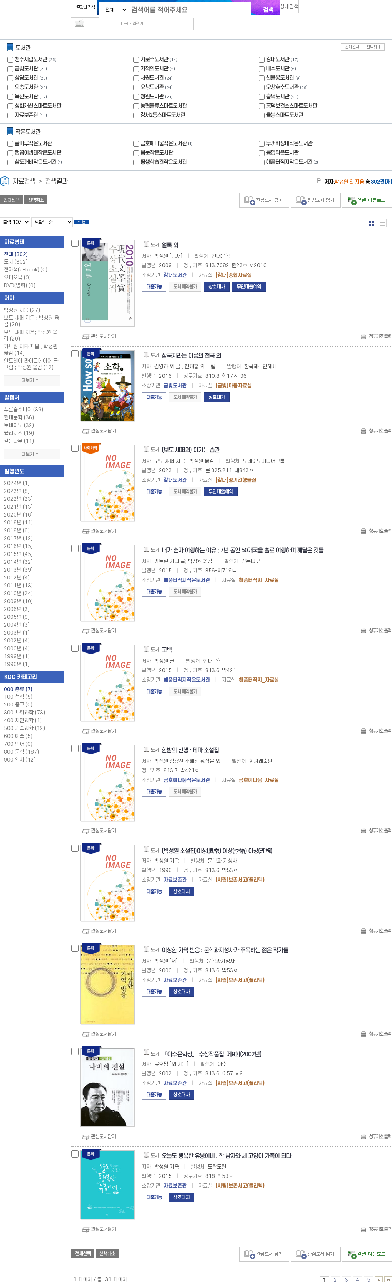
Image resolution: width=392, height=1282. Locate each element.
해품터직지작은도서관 (293, 150)
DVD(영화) (19, 276)
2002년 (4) (17, 631)
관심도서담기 (103, 327)
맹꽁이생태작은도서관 (38, 141)
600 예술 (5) (18, 727)
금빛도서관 (26, 57)
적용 (87, 212)
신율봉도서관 (280, 66)
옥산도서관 (26, 85)
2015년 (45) (18, 545)
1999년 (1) (17, 647)
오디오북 (17, 268)
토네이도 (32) (19, 416)
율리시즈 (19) (19, 424)
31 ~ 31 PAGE (388, 1271)
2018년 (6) (17, 521)
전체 (16, 245)
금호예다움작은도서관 (167, 131)
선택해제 (373, 35)
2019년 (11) (18, 513)
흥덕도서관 (277, 85)
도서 (16, 253)
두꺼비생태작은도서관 (289, 131)
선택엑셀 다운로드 (367, 189)
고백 (167, 641)
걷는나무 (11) (19, 432)
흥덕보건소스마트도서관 (291, 94)
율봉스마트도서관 (284, 103)
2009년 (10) (18, 592)
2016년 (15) (18, 537)
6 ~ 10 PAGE (379, 1271)
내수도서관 (277, 57)
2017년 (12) (18, 529)
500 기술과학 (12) (24, 719)
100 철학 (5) (18, 688)
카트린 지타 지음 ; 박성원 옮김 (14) (30, 340)
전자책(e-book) (25, 261)
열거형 (371, 211)
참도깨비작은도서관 (39, 150)
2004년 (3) (17, 616)
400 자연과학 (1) (23, 711)
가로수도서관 (154, 47)
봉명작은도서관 (282, 141)
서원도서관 (152, 66)
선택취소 (36, 188)
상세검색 (292, 9)
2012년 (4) (17, 569)
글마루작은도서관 (33, 131)
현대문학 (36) (19, 408)
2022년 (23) (18, 490)
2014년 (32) (18, 553)
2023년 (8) (17, 482)
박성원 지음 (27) (22, 301)
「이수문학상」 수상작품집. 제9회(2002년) (211, 1045)
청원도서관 (152, 85)
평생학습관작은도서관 (163, 150)
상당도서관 (26, 66)
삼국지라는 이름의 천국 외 (191, 346)
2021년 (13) (18, 498)
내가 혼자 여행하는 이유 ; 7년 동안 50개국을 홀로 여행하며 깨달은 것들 (242, 541)
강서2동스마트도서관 (162, 103)
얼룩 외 (170, 236)
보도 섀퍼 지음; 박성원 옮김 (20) (30, 326)
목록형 (382, 211)
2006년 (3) (17, 600)
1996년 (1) (17, 655)
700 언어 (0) (18, 735)
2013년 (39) (18, 561)
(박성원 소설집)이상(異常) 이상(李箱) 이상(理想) (217, 842)
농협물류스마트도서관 (163, 94)
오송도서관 (26, 75)
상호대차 (216, 277)
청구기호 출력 (380, 327)
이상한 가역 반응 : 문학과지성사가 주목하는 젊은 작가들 (225, 941)
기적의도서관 (154, 57)
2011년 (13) (18, 576)
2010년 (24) (18, 584)
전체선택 (352, 35)
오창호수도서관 (282, 75)
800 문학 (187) (21, 743)
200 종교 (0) (18, 696)
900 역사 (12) (20, 751)
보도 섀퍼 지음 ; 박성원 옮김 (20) (31, 312)
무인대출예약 (249, 277)
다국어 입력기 (316, 9)
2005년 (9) (17, 608)
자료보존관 (26, 103)
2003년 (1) (17, 624)
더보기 (32, 371)
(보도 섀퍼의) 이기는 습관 (191, 441)
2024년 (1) (17, 474)
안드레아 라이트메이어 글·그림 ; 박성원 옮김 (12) (32, 355)
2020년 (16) (18, 506)
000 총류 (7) (18, 680)
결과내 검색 (79, 7)
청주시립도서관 (31, 47)
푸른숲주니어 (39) (23, 400)
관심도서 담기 (264, 189)
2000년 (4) (17, 639)
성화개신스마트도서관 (38, 94)
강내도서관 (277, 47)
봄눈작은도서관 (156, 141)
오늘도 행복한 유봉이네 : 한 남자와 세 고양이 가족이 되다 (226, 1146)
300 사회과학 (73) (24, 703)
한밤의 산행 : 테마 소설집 (190, 741)
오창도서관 (152, 75)
